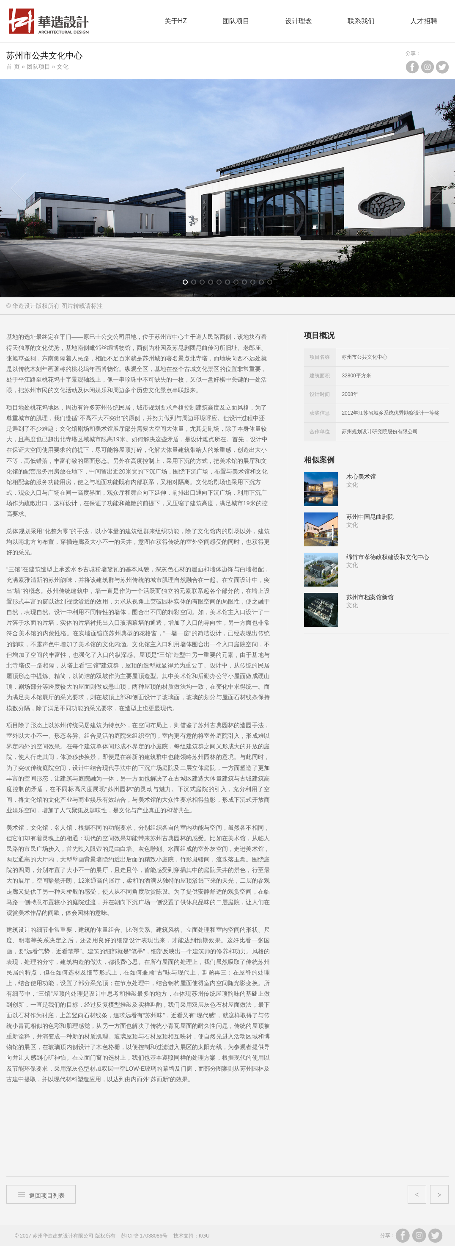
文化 (63, 66)
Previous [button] (19, 188)
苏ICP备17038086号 (144, 1236)
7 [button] (238, 284)
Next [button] (436, 188)
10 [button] (264, 284)
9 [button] (255, 284)
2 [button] (196, 284)
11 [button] (272, 284)
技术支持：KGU (191, 1236)
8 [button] (247, 284)
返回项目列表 (41, 1194)
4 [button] (213, 284)
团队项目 (38, 66)
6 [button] (230, 284)
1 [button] (188, 284)
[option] (227, 188)
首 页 (13, 66)
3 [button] (205, 284)
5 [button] (222, 284)
